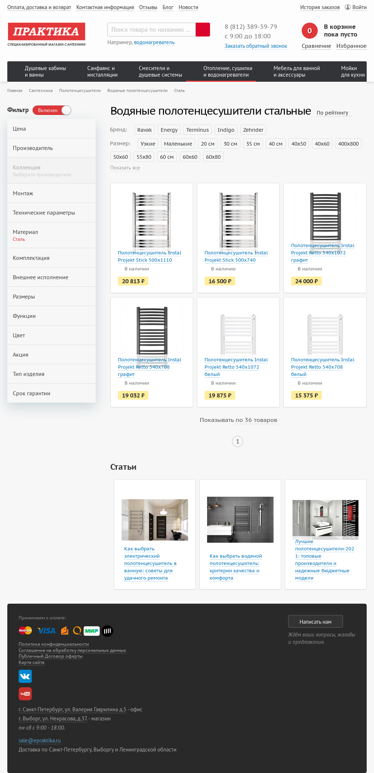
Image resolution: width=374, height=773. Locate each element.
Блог (168, 7)
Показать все (125, 167)
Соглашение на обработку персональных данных (72, 650)
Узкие (148, 144)
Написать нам (315, 621)
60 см (167, 157)
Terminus (197, 130)
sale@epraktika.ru (40, 740)
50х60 (120, 157)
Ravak (144, 130)
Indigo (226, 130)
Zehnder (253, 130)
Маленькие (178, 144)
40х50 (298, 144)
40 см (276, 144)
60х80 (213, 157)
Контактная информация (105, 7)
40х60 (322, 144)
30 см (230, 144)
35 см (253, 144)
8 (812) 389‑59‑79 (251, 27)
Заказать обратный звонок (256, 45)
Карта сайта (32, 662)
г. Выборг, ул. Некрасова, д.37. (53, 718)
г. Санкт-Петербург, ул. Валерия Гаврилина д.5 (72, 709)
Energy (169, 130)
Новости (188, 7)
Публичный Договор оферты (51, 656)
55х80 (144, 157)
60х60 (190, 157)
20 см (208, 144)
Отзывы (148, 7)
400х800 (348, 144)
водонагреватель (154, 42)
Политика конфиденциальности (54, 644)
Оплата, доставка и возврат (39, 7)
